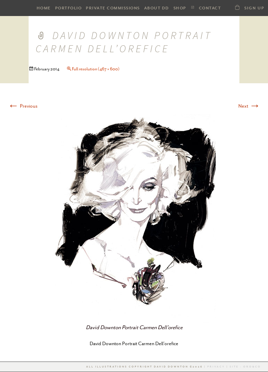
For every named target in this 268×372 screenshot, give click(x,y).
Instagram (193, 7)
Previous (22, 106)
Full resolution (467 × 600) (96, 69)
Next (249, 106)
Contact (210, 8)
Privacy (216, 366)
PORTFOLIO (68, 8)
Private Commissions (113, 8)
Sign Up (254, 8)
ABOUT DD (156, 8)
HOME (44, 8)
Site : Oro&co (244, 366)
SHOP (179, 8)
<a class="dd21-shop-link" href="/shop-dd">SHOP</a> (237, 7)
